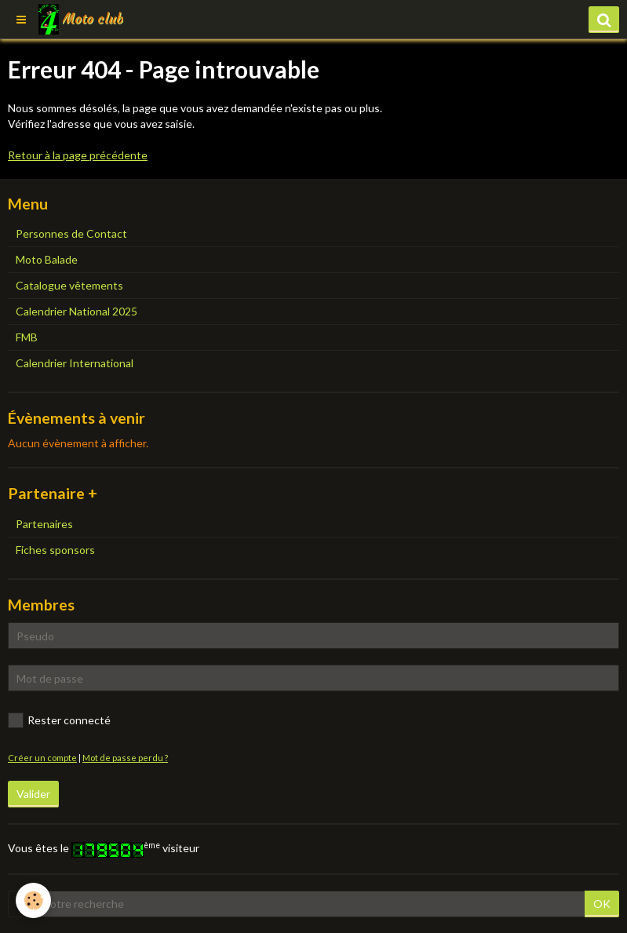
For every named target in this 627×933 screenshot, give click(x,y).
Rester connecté (59, 720)
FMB (27, 337)
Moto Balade (47, 259)
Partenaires (44, 523)
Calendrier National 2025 (76, 311)
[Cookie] (33, 900)
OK (602, 903)
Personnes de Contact (71, 233)
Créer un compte (42, 758)
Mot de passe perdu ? (125, 758)
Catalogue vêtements (69, 285)
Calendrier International (74, 363)
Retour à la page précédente (78, 155)
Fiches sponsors (55, 549)
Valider (33, 793)
